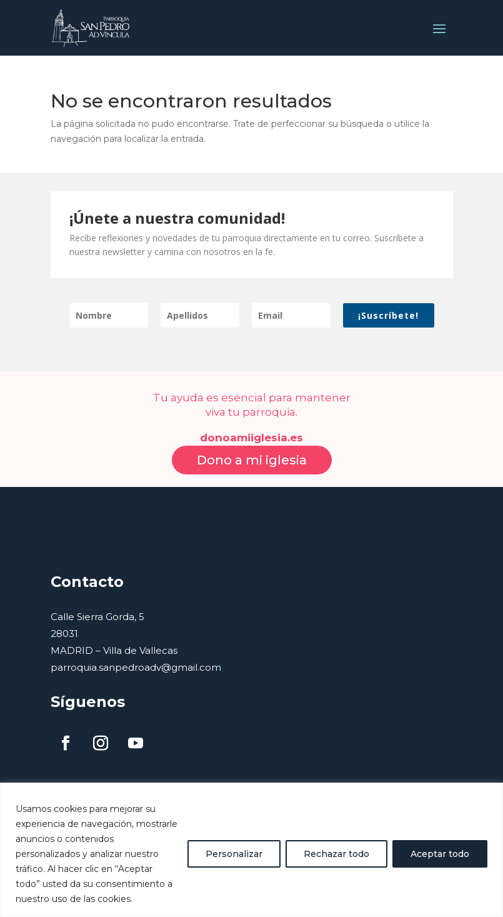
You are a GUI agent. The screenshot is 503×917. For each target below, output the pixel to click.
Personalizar (234, 853)
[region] (251, 850)
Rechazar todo (336, 853)
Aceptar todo (440, 853)
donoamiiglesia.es (251, 425)
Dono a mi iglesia (252, 448)
